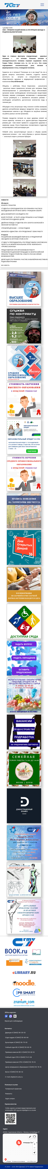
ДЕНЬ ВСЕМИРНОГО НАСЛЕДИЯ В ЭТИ (14, 214)
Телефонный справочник (13, 1089)
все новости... (5, 265)
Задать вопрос (10, 1099)
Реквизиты (8, 1094)
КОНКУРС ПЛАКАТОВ (8, 205)
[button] (17, 23)
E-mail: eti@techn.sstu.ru (14, 1077)
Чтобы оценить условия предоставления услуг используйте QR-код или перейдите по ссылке (20, 1109)
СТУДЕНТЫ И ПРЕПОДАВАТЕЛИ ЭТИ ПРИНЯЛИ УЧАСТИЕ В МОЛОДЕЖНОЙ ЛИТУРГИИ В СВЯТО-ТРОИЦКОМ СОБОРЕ (21, 210)
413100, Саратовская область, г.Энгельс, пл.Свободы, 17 (21, 1132)
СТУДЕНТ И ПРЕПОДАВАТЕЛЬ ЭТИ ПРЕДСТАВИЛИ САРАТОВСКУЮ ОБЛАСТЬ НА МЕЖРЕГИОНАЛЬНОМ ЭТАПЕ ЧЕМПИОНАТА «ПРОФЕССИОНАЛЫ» (24, 244)
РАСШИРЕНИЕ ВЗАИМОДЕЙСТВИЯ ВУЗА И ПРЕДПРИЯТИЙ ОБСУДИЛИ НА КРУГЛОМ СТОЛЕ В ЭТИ (21, 238)
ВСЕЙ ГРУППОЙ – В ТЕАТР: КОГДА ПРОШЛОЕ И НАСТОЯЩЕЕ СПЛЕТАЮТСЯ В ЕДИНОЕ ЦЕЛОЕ (22, 218)
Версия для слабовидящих (14, 1021)
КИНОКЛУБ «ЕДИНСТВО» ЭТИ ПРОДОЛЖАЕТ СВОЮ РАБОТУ (22, 231)
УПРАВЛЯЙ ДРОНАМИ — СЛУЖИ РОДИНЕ (15, 228)
